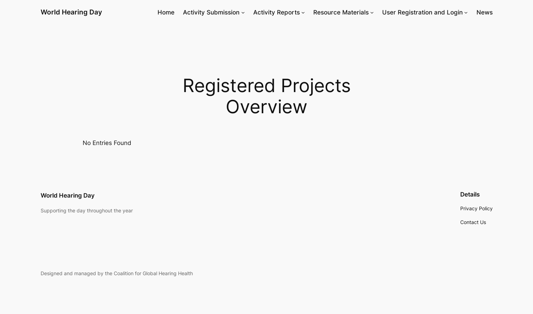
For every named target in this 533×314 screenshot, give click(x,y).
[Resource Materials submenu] (372, 12)
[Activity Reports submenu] (303, 12)
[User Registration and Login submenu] (466, 12)
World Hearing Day (71, 12)
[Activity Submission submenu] (243, 12)
